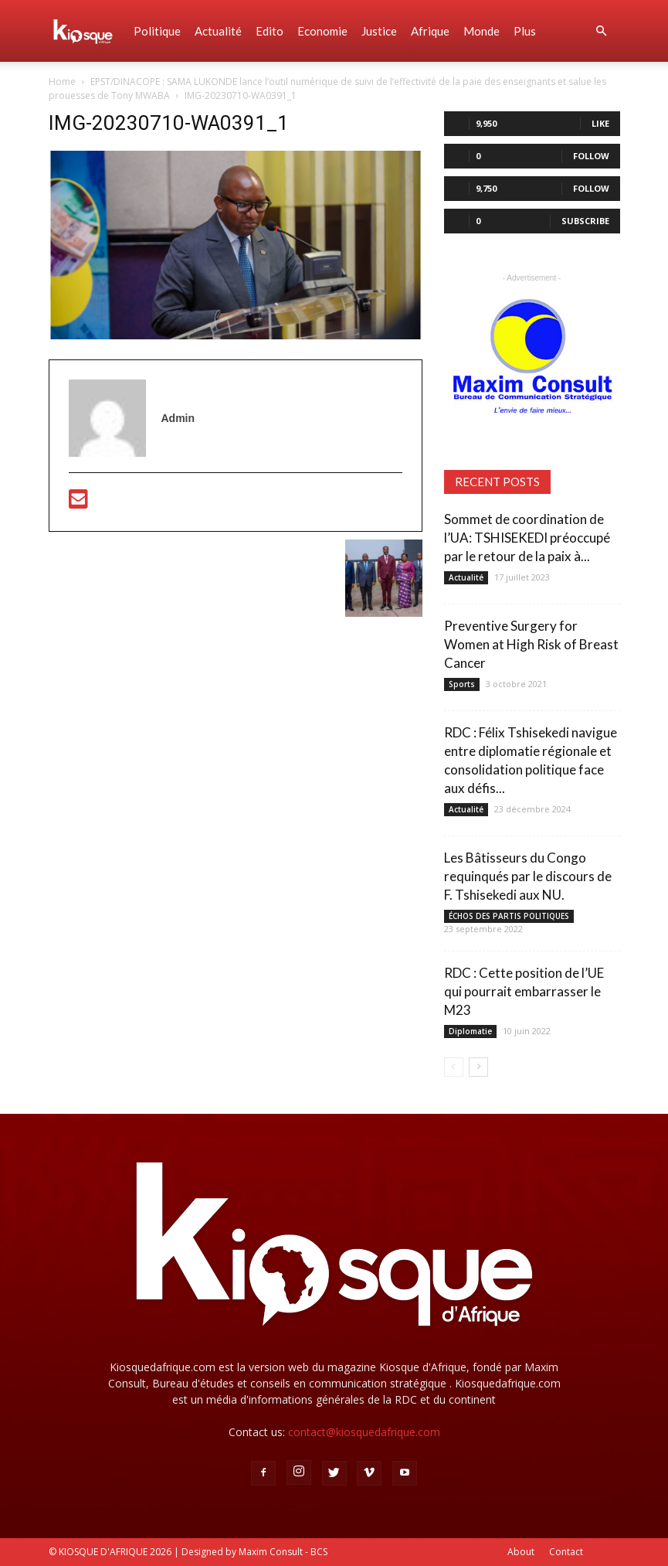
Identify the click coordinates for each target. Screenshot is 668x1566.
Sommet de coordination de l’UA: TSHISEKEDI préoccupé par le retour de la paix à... (527, 537)
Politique (157, 31)
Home (62, 81)
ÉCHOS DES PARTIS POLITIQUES (509, 916)
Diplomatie (470, 1031)
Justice (379, 31)
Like (600, 123)
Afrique (430, 31)
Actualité (218, 31)
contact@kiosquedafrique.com (364, 1432)
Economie (322, 31)
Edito (269, 31)
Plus (525, 31)
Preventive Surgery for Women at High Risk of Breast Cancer (531, 644)
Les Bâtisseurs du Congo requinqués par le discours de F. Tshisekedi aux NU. (528, 876)
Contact (566, 1551)
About (520, 1551)
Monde (481, 31)
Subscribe (585, 220)
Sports (462, 684)
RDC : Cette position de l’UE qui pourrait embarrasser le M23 (524, 991)
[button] (601, 31)
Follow (591, 156)
